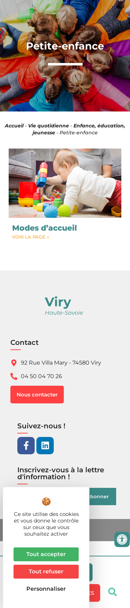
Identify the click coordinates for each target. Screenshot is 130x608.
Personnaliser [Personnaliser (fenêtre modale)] (46, 588)
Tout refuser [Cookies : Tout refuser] (46, 571)
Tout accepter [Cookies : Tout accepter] (46, 554)
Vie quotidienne (48, 125)
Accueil (14, 125)
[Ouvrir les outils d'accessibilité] (122, 539)
